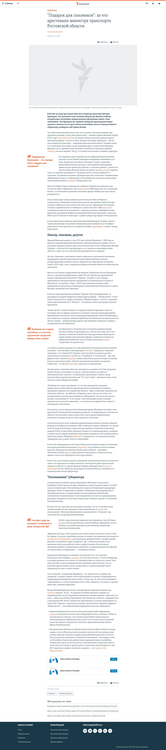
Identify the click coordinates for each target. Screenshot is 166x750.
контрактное (52, 539)
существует (73, 364)
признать (73, 359)
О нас (20, 730)
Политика (52, 11)
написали (106, 208)
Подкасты (21, 738)
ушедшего (75, 558)
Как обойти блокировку (59, 734)
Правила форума (56, 742)
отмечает (51, 593)
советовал (89, 351)
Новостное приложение (59, 730)
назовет (106, 340)
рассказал (105, 170)
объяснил (77, 436)
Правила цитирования (59, 738)
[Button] (102, 42)
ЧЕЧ (146, 3)
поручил (68, 453)
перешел (53, 614)
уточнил (71, 181)
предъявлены (83, 189)
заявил (100, 509)
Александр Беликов (54, 32)
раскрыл (62, 523)
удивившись (97, 227)
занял (84, 248)
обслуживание (64, 539)
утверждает (82, 447)
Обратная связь (23, 734)
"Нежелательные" (24, 742)
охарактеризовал (64, 138)
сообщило (51, 151)
